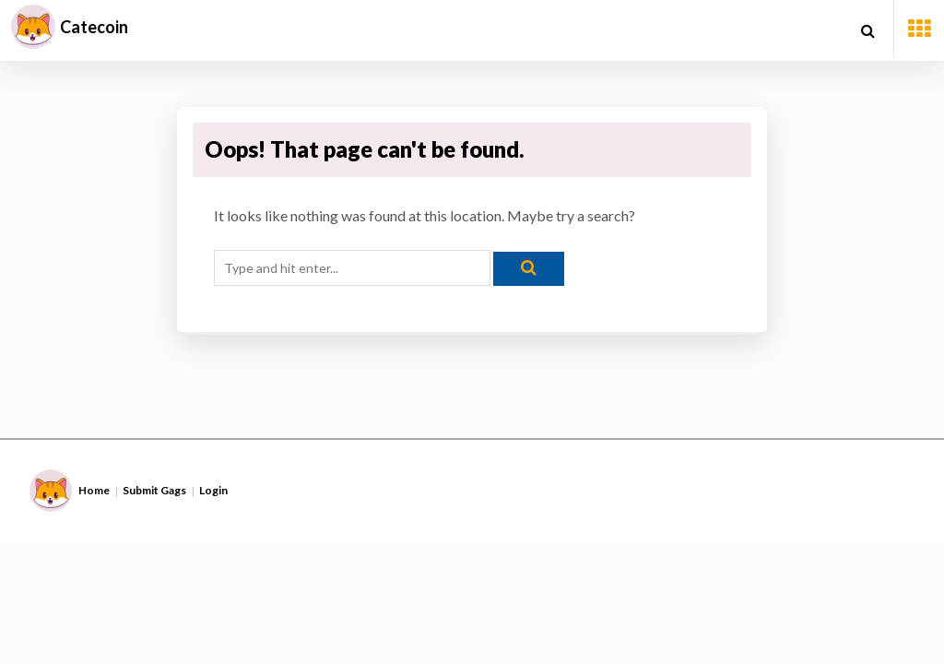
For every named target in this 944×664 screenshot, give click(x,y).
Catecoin (94, 26)
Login (213, 490)
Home (94, 490)
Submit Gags (154, 490)
